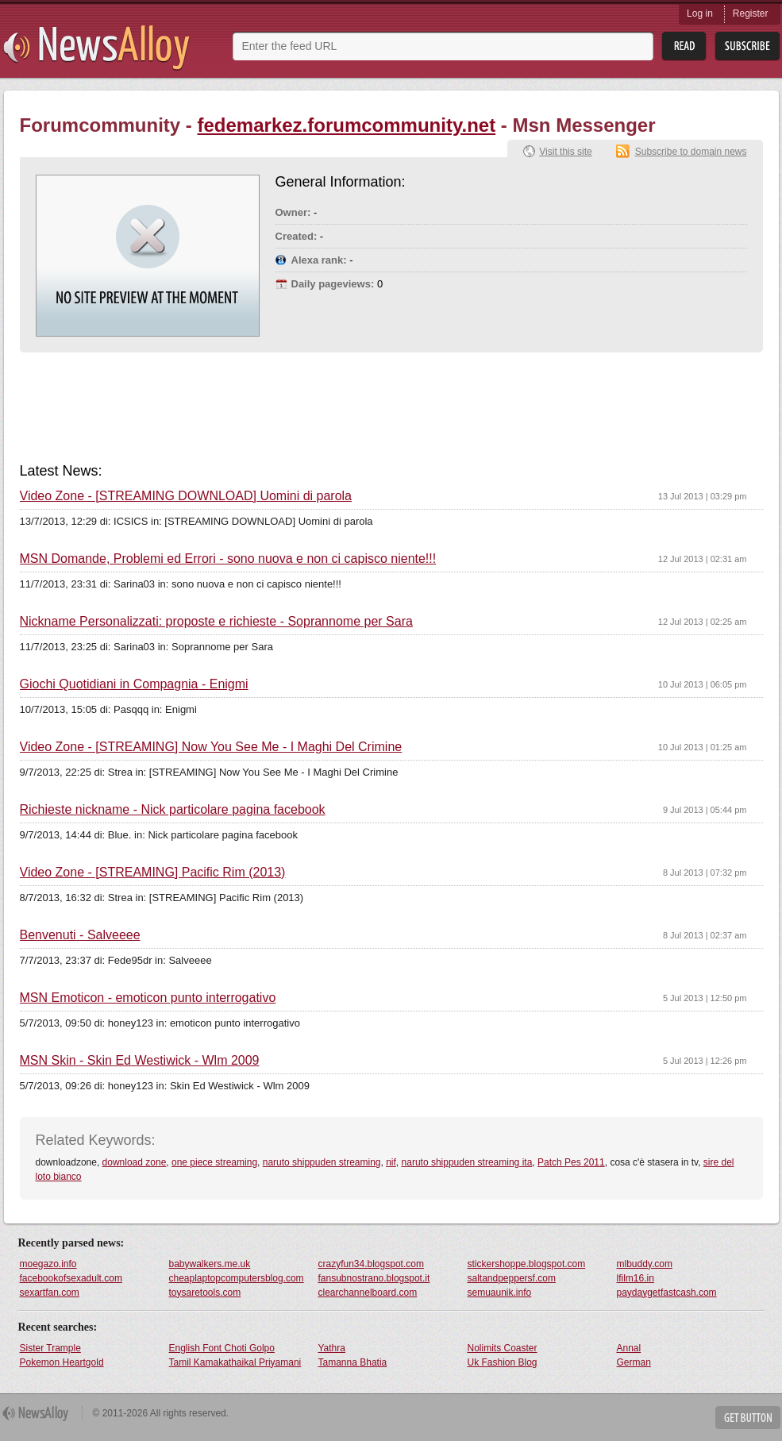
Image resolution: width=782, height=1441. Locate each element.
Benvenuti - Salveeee (80, 935)
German (634, 1362)
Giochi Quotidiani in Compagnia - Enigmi (134, 684)
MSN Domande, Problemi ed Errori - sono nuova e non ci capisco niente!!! (228, 559)
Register (751, 13)
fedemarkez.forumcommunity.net (347, 125)
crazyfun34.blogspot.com (371, 1264)
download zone (134, 1162)
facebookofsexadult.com (71, 1278)
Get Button (747, 1417)
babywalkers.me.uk (210, 1264)
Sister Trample (50, 1348)
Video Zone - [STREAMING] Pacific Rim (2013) (153, 872)
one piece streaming (214, 1162)
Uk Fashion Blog (502, 1362)
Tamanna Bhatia (352, 1362)
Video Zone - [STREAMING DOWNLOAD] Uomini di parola (186, 496)
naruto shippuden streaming (322, 1162)
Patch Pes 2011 (571, 1162)
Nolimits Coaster (502, 1348)
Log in (700, 13)
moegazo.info (48, 1264)
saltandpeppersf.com (512, 1278)
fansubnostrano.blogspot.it (374, 1278)
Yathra (331, 1348)
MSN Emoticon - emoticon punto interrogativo (148, 998)
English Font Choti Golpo (222, 1348)
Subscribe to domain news (691, 151)
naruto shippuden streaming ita (467, 1162)
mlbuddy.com (644, 1264)
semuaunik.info (500, 1292)
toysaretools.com (205, 1292)
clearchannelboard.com (368, 1292)
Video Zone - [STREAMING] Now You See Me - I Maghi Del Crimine (211, 747)
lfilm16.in (635, 1278)
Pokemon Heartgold (62, 1362)
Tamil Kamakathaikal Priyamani (235, 1362)
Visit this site (565, 151)
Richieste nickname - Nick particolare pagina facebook (173, 809)
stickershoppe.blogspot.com (527, 1264)
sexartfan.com (49, 1292)
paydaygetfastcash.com (667, 1292)
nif (391, 1162)
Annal (629, 1348)
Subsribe (747, 46)
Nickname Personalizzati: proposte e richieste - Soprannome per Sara (216, 621)
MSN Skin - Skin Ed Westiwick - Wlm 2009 (140, 1060)
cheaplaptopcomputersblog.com (236, 1278)
